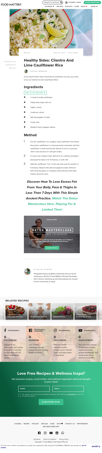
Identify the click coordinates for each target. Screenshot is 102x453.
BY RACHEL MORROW (43, 269)
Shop (84, 6)
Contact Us (70, 424)
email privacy (71, 394)
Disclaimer (37, 439)
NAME (22, 389)
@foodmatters (13, 330)
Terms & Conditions (49, 439)
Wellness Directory (51, 427)
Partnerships (82, 424)
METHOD (12, 68)
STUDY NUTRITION (92, 2)
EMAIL (57, 389)
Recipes (60, 6)
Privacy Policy (64, 439)
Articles (44, 424)
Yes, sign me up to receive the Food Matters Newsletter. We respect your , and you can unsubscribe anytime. (53, 395)
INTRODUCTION (10, 61)
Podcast (69, 6)
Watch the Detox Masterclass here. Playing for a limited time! (53, 203)
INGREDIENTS (10, 65)
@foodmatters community (39, 330)
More (93, 6)
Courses (48, 6)
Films (76, 6)
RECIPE (27, 53)
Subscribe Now (51, 402)
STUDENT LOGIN (73, 2)
